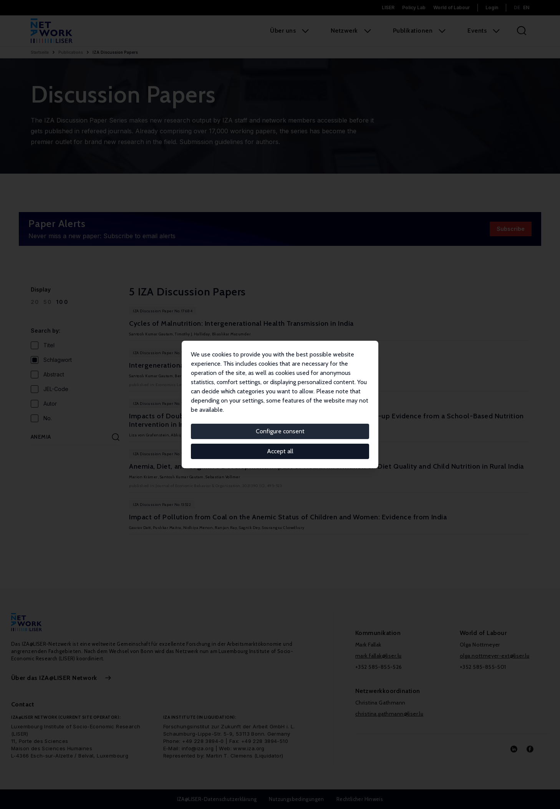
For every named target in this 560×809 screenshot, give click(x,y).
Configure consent (280, 431)
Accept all (280, 451)
